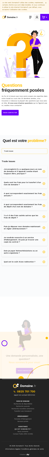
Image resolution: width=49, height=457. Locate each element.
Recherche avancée (23, 406)
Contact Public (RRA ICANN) (23, 434)
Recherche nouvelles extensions (22, 408)
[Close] (46, 2)
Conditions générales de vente (32, 449)
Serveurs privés (23, 421)
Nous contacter (10, 112)
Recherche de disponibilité (23, 404)
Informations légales (12, 449)
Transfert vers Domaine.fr (23, 411)
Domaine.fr (20, 446)
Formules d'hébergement (23, 419)
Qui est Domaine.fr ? (23, 429)
